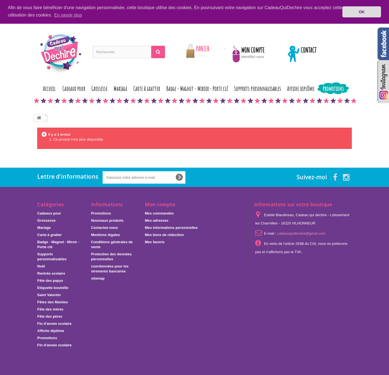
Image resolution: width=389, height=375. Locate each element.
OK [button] (362, 12)
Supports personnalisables (257, 88)
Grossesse (99, 88)
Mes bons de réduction (164, 234)
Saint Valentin (49, 295)
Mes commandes (159, 213)
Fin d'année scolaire (54, 323)
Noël (41, 266)
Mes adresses (156, 220)
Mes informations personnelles (171, 227)
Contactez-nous (104, 227)
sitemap (98, 278)
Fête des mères (50, 309)
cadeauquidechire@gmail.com (301, 233)
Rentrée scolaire (51, 273)
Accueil (49, 88)
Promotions (333, 88)
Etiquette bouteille (52, 287)
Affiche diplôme (300, 88)
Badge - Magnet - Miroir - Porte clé (197, 88)
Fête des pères (49, 316)
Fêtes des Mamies (52, 302)
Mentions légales (105, 234)
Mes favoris (155, 242)
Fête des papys (50, 280)
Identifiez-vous (252, 56)
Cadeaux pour (73, 88)
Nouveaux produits (107, 220)
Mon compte (160, 204)
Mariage (120, 88)
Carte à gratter (146, 88)
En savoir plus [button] (68, 15)
